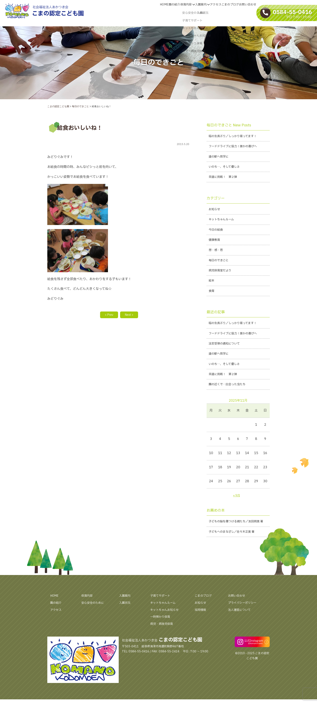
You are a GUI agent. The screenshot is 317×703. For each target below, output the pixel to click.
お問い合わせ (237, 617)
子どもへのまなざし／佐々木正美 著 (235, 553)
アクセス (56, 631)
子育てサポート (161, 617)
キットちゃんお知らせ (166, 631)
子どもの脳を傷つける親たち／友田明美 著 (238, 539)
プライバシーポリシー (244, 624)
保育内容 (87, 617)
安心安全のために (94, 624)
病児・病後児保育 (163, 645)
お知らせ (201, 624)
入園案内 (125, 617)
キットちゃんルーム (164, 624)
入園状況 (125, 624)
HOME (55, 617)
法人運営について (241, 631)
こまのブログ (204, 617)
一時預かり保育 (161, 638)
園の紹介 (56, 624)
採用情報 (201, 631)
